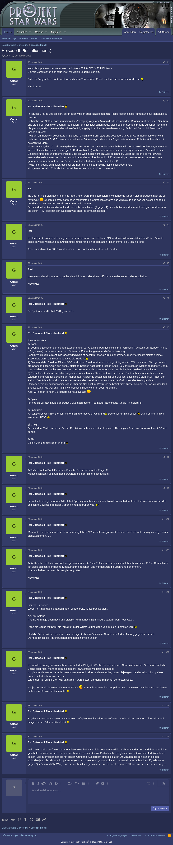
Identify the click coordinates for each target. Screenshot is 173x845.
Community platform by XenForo (86, 842)
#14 (167, 705)
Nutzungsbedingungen (116, 835)
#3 (168, 182)
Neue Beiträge (9, 38)
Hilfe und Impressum (155, 835)
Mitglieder (56, 31)
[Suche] (163, 32)
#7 (168, 327)
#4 (168, 225)
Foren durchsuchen (28, 38)
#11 (167, 550)
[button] (29, 32)
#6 (168, 298)
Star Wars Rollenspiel (52, 38)
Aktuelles (22, 31)
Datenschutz (136, 835)
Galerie (39, 31)
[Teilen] (164, 62)
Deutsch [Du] (28, 835)
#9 (168, 488)
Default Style (10, 835)
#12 (167, 592)
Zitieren (165, 92)
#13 (167, 652)
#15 (167, 736)
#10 (167, 519)
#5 (168, 263)
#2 (168, 100)
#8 (168, 457)
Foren (8, 31)
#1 (168, 62)
